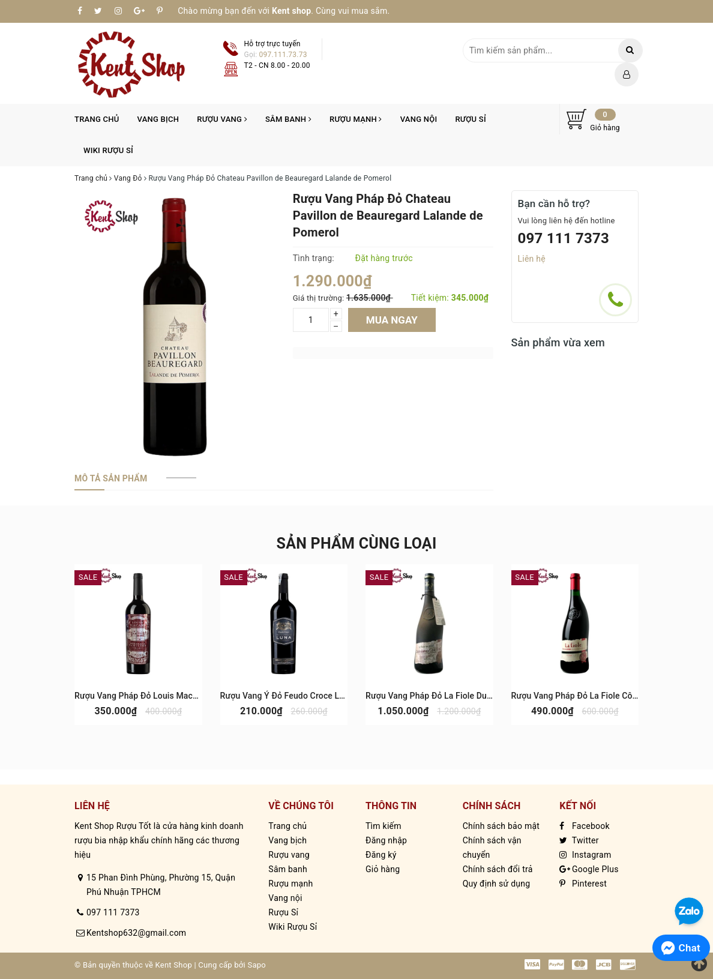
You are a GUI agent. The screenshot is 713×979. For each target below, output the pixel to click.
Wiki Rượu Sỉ (108, 150)
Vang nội (419, 119)
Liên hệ (532, 259)
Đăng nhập (386, 840)
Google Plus (588, 869)
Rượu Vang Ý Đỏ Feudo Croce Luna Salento (302, 695)
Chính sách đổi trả (498, 869)
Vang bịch (158, 119)
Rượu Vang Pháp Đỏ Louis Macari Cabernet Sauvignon (178, 695)
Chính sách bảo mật (501, 826)
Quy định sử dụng (497, 883)
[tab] (110, 478)
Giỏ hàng (383, 869)
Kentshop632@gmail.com (136, 933)
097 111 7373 (564, 238)
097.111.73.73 (283, 54)
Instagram (585, 855)
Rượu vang (222, 119)
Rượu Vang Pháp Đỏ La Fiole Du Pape (437, 695)
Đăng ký (381, 855)
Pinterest (583, 883)
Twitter (578, 840)
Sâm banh (288, 119)
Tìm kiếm (384, 826)
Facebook (584, 826)
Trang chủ (96, 119)
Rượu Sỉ (470, 119)
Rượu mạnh (355, 119)
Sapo (256, 964)
